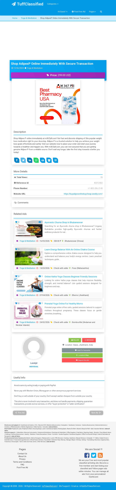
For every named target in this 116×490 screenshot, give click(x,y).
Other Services (41, 441)
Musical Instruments (30, 432)
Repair (73, 440)
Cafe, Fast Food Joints (29, 441)
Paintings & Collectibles (59, 432)
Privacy (22, 459)
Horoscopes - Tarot (16, 441)
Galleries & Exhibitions (44, 432)
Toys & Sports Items (105, 432)
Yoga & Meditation (27, 241)
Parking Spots (62, 428)
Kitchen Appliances (27, 427)
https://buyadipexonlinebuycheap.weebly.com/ (83, 194)
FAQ (22, 464)
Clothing (7, 434)
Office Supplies (71, 432)
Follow (75, 340)
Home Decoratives (41, 434)
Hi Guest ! (62, 11)
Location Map (82, 355)
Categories (52, 4)
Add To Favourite (82, 350)
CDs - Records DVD (40, 425)
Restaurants (46, 438)
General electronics (101, 425)
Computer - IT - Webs (93, 438)
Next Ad (96, 413)
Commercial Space (51, 428)
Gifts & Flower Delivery (36, 440)
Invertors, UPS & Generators (13, 427)
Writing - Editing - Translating (85, 440)
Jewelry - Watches (30, 434)
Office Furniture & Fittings (89, 434)
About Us (22, 456)
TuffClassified (27, 4)
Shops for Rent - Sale (87, 428)
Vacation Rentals (99, 428)
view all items (53, 427)
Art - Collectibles (18, 432)
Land (43, 428)
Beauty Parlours (81, 438)
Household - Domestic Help (52, 440)
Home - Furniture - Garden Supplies (58, 434)
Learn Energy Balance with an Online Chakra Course (70, 249)
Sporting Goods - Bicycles (91, 432)
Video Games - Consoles (41, 427)
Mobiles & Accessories (53, 425)
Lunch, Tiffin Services (57, 438)
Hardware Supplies (75, 434)
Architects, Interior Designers (32, 438)
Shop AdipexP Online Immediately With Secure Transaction (52, 63)
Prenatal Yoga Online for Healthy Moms (64, 303)
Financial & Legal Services (21, 440)
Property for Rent (27, 428)
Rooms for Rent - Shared (74, 428)
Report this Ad (82, 360)
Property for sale (16, 428)
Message (89, 340)
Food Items (80, 432)
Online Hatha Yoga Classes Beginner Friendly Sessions (71, 276)
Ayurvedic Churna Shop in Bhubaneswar (64, 222)
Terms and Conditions (22, 462)
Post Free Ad (78, 11)
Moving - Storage (66, 440)
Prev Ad (20, 413)
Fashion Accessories (17, 434)
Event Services (9, 440)
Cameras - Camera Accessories (84, 425)
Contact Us (22, 453)
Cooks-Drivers (104, 438)
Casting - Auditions (69, 438)
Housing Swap (37, 428)
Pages (92, 11)
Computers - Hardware (68, 425)
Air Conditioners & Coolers (26, 425)
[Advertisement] (58, 41)
